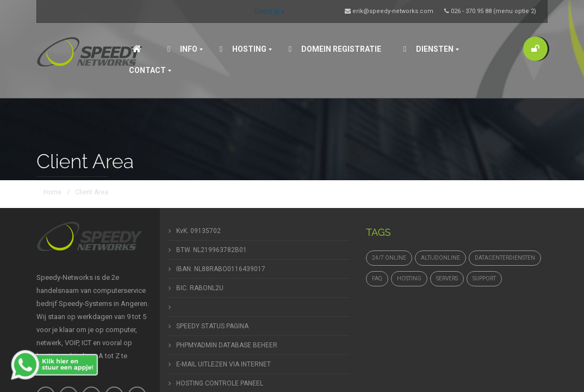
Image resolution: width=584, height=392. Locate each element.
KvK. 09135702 (198, 231)
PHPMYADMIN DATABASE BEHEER (226, 345)
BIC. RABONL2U (199, 288)
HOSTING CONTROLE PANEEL (219, 383)
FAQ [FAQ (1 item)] (377, 278)
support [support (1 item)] (484, 278)
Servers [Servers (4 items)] (447, 278)
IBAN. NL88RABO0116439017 (220, 269)
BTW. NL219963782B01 (211, 250)
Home (52, 192)
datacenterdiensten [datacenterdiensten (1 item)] (505, 258)
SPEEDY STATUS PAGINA (212, 326)
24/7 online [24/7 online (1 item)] (389, 258)
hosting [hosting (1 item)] (409, 278)
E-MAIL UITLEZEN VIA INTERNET (223, 364)
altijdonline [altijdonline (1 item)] (440, 258)
